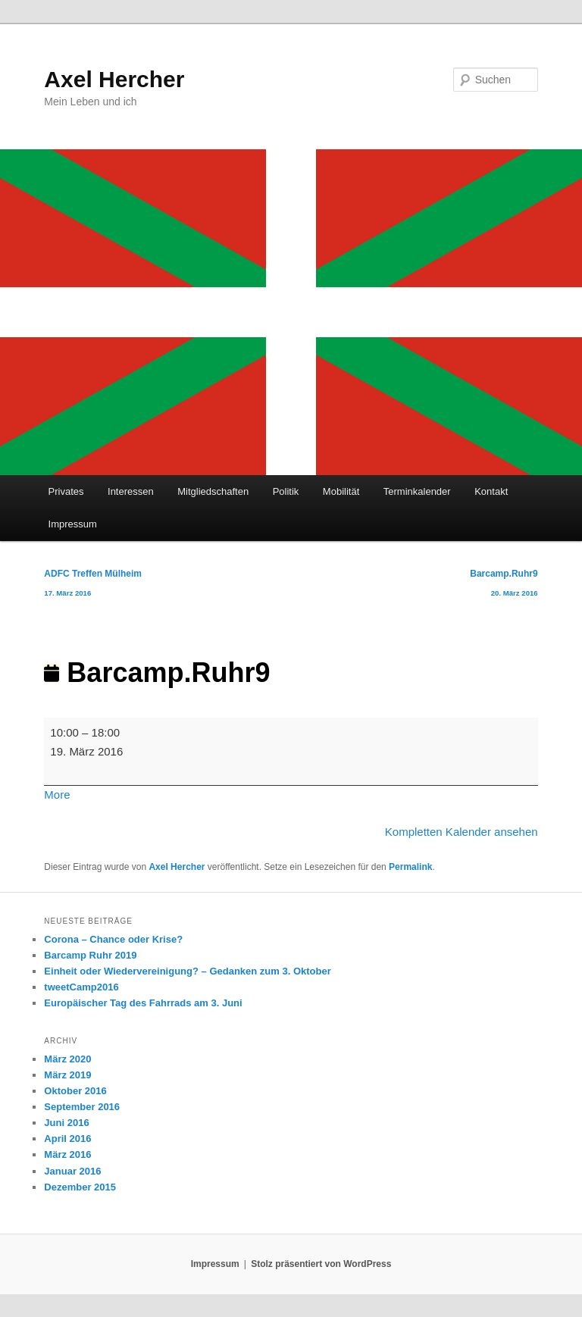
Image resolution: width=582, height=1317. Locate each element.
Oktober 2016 (75, 1090)
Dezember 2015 (80, 1187)
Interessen (131, 491)
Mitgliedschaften (213, 491)
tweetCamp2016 (81, 987)
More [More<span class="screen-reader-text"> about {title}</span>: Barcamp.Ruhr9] (57, 794)
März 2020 (67, 1059)
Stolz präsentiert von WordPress (321, 1264)
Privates (66, 491)
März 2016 (67, 1154)
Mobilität (341, 491)
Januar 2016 (72, 1171)
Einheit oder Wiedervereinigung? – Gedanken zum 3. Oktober (187, 971)
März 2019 (67, 1075)
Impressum (72, 524)
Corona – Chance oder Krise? (113, 939)
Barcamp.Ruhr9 (503, 586)
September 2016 (82, 1106)
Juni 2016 (66, 1122)
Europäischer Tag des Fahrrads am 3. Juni (143, 1003)
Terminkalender (417, 491)
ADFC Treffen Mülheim (93, 586)
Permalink (410, 867)
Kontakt (491, 491)
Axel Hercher (114, 79)
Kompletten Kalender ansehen (461, 831)
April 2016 (67, 1138)
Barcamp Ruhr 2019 (90, 955)
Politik (286, 491)
